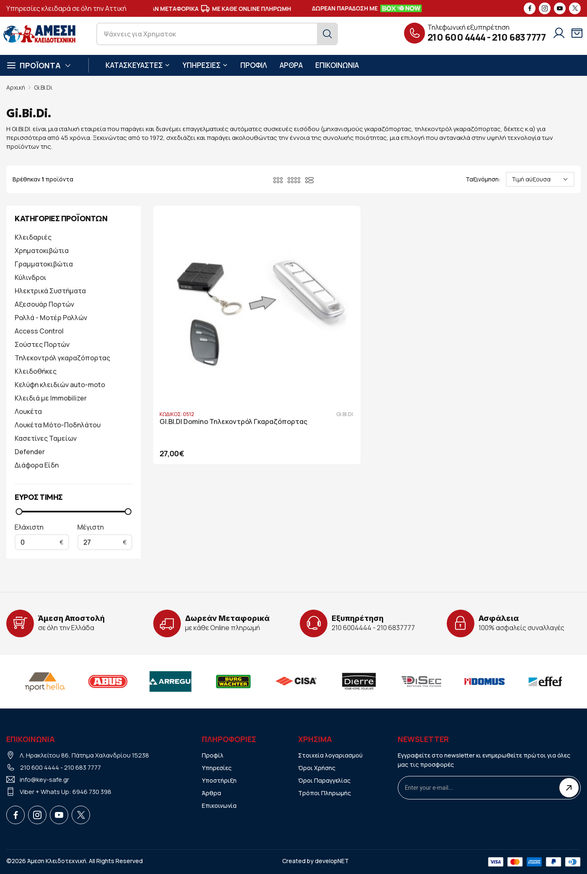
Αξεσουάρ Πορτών (44, 304)
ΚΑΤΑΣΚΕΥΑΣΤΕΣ (138, 65)
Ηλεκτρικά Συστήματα (50, 290)
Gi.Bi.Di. (43, 87)
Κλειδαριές (33, 237)
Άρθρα (211, 793)
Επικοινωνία (219, 805)
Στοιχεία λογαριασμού (330, 755)
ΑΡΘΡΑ (291, 65)
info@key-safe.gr (44, 779)
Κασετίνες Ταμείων (46, 438)
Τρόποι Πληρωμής (324, 793)
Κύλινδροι (30, 277)
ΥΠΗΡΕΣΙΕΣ (205, 65)
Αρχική (15, 87)
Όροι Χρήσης (316, 768)
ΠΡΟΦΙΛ (253, 65)
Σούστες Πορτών (42, 344)
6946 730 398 (91, 791)
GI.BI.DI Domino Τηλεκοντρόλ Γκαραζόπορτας (206, 353)
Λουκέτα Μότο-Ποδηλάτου (57, 424)
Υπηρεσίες (217, 768)
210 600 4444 (456, 37)
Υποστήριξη (219, 780)
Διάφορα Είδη (37, 465)
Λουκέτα (28, 411)
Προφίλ (213, 755)
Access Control (39, 331)
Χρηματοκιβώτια (42, 250)
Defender (30, 451)
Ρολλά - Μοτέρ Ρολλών (51, 317)
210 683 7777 (519, 37)
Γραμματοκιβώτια (44, 264)
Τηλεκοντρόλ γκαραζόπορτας (62, 357)
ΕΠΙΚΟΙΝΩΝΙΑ (337, 65)
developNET (332, 861)
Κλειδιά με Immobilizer (51, 398)
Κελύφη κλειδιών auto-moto (60, 384)
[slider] (18, 511)
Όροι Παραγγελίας (324, 780)
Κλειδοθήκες (36, 371)
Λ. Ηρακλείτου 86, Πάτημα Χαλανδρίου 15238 (84, 755)
